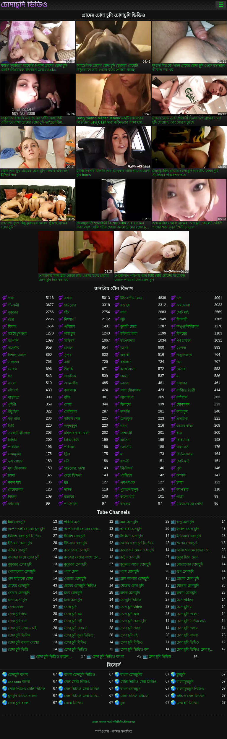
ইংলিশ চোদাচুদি (74, 536)
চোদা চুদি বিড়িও (75, 642)
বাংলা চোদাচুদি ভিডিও (79, 675)
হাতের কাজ (184, 426)
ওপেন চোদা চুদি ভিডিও (136, 543)
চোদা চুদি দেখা (130, 628)
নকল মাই (14, 482)
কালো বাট (127, 497)
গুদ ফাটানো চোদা (20, 578)
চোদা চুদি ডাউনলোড (191, 621)
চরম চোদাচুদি (73, 593)
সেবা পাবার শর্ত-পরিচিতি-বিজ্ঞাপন (113, 722)
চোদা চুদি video (131, 607)
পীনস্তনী (13, 305)
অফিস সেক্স (72, 419)
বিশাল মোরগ (17, 355)
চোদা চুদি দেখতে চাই (22, 628)
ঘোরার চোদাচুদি (19, 593)
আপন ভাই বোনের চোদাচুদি (83, 529)
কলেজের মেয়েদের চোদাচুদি (195, 550)
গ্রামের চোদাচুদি (18, 586)
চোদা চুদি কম (73, 614)
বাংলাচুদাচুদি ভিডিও (190, 689)
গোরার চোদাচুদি (75, 578)
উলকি (68, 369)
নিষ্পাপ (69, 319)
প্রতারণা (182, 419)
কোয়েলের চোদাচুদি (189, 564)
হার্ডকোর (70, 305)
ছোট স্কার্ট (182, 461)
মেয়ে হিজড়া (73, 475)
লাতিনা (125, 440)
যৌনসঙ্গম (183, 404)
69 (66, 482)
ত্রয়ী (67, 362)
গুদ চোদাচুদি (185, 571)
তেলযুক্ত (126, 419)
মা (177, 376)
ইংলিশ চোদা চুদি (187, 529)
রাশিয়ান (181, 397)
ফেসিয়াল (70, 412)
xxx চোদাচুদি (129, 522)
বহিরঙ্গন (126, 362)
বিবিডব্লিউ (71, 440)
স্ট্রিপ (67, 454)
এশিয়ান (69, 326)
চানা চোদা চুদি (17, 600)
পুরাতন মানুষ (129, 490)
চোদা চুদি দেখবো (75, 628)
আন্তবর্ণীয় (71, 383)
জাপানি (13, 341)
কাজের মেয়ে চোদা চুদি (23, 557)
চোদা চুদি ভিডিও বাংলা (108, 656)
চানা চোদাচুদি (73, 600)
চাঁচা (66, 312)
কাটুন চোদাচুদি (130, 557)
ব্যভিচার (13, 504)
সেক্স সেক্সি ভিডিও (77, 682)
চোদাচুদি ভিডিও (24, 5)
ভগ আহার (15, 461)
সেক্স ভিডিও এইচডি (134, 696)
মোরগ (12, 369)
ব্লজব (68, 298)
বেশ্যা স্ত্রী (126, 433)
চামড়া (124, 376)
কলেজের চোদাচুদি (77, 550)
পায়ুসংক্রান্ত (184, 355)
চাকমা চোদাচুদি (186, 593)
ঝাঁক (67, 397)
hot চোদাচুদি (16, 522)
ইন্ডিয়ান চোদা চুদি (20, 543)
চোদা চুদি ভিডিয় (159, 656)
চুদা (122, 703)
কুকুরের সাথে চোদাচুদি (135, 564)
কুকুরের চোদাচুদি (75, 564)
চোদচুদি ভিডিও (130, 600)
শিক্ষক (12, 497)
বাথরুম (125, 504)
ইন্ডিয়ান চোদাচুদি (75, 543)
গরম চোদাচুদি (129, 571)
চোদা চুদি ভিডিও (75, 649)
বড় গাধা (14, 419)
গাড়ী (179, 497)
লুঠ (122, 319)
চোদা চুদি (70, 607)
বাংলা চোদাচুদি (130, 689)
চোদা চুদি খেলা (186, 614)
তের (11, 319)
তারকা (124, 383)
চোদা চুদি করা (129, 614)
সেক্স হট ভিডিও (187, 703)
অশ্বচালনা (183, 305)
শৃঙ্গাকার (181, 383)
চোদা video (184, 600)
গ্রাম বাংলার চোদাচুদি (134, 578)
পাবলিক (13, 447)
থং (10, 376)
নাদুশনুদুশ (70, 426)
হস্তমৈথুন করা (17, 334)
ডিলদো (125, 404)
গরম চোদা (71, 571)
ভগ (178, 298)
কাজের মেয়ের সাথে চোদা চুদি (83, 557)
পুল (178, 468)
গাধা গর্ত (182, 447)
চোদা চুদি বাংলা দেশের (23, 642)
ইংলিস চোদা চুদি (131, 536)
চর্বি (66, 461)
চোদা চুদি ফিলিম (19, 635)
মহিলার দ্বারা (128, 334)
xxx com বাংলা (19, 682)
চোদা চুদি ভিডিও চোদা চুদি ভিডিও (195, 649)
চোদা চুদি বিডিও (131, 642)
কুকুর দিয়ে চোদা (187, 557)
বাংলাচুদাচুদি (184, 682)
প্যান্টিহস (126, 475)
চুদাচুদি (180, 675)
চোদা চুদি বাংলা (187, 635)
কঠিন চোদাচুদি (17, 550)
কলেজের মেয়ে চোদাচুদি (137, 550)
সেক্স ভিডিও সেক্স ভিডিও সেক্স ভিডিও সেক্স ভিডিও (83, 696)
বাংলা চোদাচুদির (131, 675)
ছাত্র (179, 433)
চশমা (11, 475)
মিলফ (12, 326)
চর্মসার (181, 369)
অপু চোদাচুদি (185, 522)
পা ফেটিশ (70, 504)
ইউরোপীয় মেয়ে (131, 298)
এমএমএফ (127, 482)
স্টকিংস (69, 341)
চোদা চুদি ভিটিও (187, 642)
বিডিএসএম (184, 454)
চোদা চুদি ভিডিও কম (134, 649)
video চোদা (72, 522)
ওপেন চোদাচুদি (186, 543)
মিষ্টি (11, 426)
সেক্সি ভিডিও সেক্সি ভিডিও (26, 689)
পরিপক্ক (69, 447)
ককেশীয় (13, 348)
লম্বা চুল (69, 334)
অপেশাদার (127, 341)
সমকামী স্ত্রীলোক (19, 433)
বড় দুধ (125, 305)
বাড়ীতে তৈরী (185, 390)
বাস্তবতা (13, 397)
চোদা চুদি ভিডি (18, 649)
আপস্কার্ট (182, 490)
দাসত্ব (68, 490)
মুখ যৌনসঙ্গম (17, 468)
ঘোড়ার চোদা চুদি (132, 586)
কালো (12, 383)
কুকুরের (13, 312)
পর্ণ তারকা (183, 341)
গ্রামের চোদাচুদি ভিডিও (80, 586)
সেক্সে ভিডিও (73, 703)
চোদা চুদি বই (128, 635)
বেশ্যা (68, 404)
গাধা (11, 298)
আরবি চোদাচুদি (131, 529)
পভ (178, 362)
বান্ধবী (124, 461)
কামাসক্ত (70, 390)
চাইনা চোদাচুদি (130, 593)
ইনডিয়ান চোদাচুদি (188, 536)
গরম (123, 426)
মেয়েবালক (15, 490)
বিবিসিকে (182, 440)
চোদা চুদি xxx (17, 614)
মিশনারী (181, 319)
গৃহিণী (12, 404)
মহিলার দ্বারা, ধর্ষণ (77, 433)
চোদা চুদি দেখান (187, 628)
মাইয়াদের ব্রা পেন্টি (189, 504)
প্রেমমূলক (14, 454)
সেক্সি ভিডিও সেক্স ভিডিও (138, 682)
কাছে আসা (127, 369)
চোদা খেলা (15, 607)
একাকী (124, 355)
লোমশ (68, 348)
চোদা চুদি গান (17, 621)
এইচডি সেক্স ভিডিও (190, 696)
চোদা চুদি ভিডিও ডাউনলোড (55, 656)
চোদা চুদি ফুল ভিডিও (78, 635)
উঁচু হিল (13, 412)
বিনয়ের (181, 334)
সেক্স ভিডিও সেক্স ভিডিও (82, 689)
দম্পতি (125, 412)
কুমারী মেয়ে (128, 326)
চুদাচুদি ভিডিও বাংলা (22, 696)
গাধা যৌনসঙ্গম (130, 390)
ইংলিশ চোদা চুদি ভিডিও (24, 536)
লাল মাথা (127, 397)
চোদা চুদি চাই (73, 621)
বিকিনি (12, 440)
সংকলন (13, 362)
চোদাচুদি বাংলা (18, 675)
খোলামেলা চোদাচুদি (21, 571)
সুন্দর (68, 355)
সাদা (123, 312)
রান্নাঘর (69, 497)
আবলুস (182, 412)
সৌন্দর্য (13, 390)
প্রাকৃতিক (70, 376)
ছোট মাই (182, 312)
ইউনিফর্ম (126, 468)
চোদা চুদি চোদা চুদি (133, 621)
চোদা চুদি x (184, 607)
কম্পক (180, 475)
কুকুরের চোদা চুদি (20, 564)
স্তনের (124, 348)
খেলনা (181, 348)
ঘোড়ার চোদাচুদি (187, 586)
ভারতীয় (126, 447)
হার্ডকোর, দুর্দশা (74, 468)
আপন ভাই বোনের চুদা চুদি (26, 529)
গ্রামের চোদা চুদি (187, 578)
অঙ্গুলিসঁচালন (187, 326)
